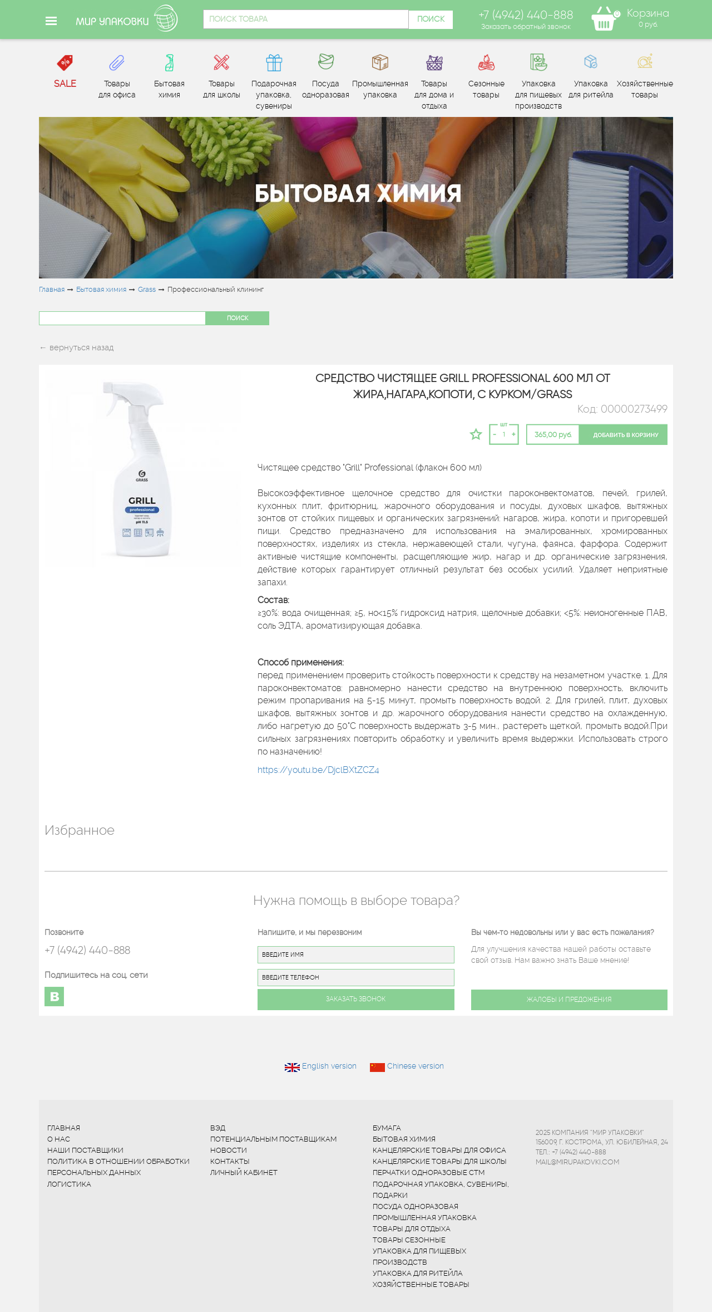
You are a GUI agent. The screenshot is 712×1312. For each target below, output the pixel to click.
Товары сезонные (409, 1240)
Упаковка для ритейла (418, 1273)
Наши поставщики (85, 1150)
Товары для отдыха (412, 1229)
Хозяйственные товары (421, 1284)
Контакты (230, 1161)
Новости (228, 1150)
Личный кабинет (244, 1172)
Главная (52, 289)
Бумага (387, 1128)
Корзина (648, 13)
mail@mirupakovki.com (577, 1161)
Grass (147, 289)
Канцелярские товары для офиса (439, 1150)
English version (329, 1065)
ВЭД (217, 1128)
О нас (58, 1139)
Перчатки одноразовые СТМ (428, 1172)
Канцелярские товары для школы (440, 1161)
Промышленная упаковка (425, 1217)
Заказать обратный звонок (526, 26)
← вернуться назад (76, 347)
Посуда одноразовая (415, 1206)
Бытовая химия (101, 289)
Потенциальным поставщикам (273, 1139)
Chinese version (415, 1065)
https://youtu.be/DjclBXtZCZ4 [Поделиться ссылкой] (318, 770)
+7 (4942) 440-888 (87, 950)
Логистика (69, 1184)
